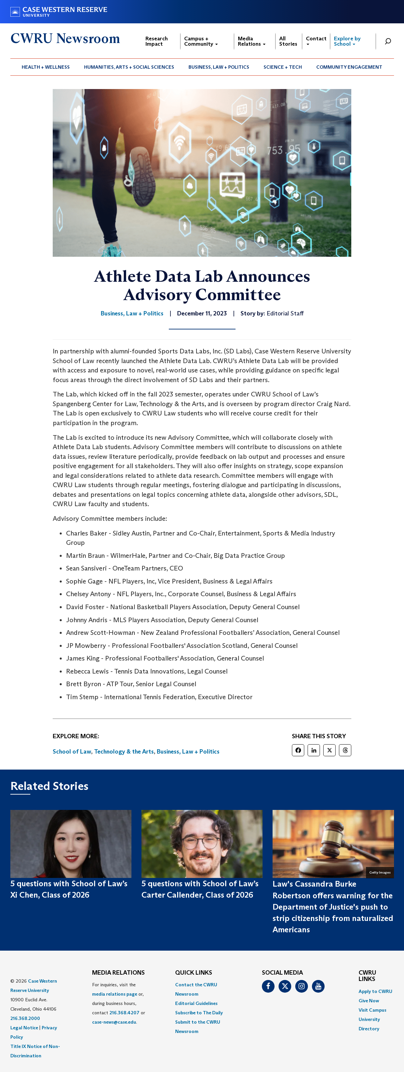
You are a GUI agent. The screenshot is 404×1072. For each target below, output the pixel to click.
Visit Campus (372, 1010)
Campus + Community (201, 41)
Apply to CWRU (375, 991)
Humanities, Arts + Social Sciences (129, 67)
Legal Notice (24, 1028)
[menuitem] (46, 67)
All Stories (288, 41)
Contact (316, 40)
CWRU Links (367, 976)
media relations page (114, 994)
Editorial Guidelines (196, 1003)
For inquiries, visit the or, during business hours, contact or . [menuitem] (118, 1003)
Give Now (369, 1001)
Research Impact (156, 41)
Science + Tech (283, 67)
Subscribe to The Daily (199, 1013)
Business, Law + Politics (218, 67)
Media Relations (252, 41)
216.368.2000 (25, 1018)
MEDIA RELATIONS (118, 973)
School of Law (72, 751)
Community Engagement (349, 67)
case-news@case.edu (114, 1022)
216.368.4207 (124, 1013)
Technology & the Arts (124, 751)
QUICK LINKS (193, 973)
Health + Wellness (46, 67)
